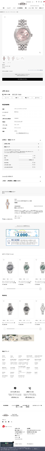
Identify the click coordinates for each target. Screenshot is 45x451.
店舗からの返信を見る (7, 219)
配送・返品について (18, 430)
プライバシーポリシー (14, 448)
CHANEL (4, 363)
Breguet (3, 360)
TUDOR (21, 372)
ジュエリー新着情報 (15, 405)
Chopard (36, 368)
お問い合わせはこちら (30, 397)
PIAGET (36, 373)
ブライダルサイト (30, 443)
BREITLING (4, 368)
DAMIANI (12, 373)
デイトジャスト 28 (18, 121)
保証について (17, 435)
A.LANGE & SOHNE (22, 360)
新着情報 (27, 406)
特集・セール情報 (19, 406)
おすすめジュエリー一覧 (37, 405)
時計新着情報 (5, 405)
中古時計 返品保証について (20, 432)
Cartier (12, 356)
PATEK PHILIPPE (30, 356)
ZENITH (3, 373)
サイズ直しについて (18, 433)
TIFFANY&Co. (29, 373)
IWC (27, 363)
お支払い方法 (17, 428)
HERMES (28, 368)
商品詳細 (16, 202)
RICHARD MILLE (21, 376)
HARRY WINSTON (13, 363)
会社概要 (28, 428)
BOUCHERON (5, 376)
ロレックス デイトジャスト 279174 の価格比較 (35, 70)
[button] (40, 289)
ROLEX (4, 356)
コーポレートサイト (18, 443)
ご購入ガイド (41, 8)
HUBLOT (28, 360)
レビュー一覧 (17, 437)
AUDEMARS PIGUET (38, 356)
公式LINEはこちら (15, 397)
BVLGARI (12, 376)
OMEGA (20, 356)
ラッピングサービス (18, 439)
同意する (35, 448)
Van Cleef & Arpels (22, 367)
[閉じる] (13, 442)
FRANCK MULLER (38, 360)
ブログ (36, 8)
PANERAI (36, 363)
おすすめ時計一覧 (26, 405)
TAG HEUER (12, 368)
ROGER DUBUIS (13, 360)
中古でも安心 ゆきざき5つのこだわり (34, 430)
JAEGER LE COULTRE (22, 363)
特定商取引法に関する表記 (32, 432)
